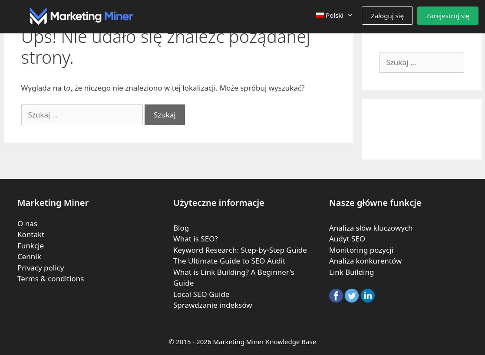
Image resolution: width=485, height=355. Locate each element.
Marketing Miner (238, 341)
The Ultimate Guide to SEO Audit (229, 261)
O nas (27, 223)
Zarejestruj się (447, 15)
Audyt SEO (347, 239)
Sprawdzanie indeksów (212, 305)
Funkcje (30, 246)
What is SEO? (195, 239)
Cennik (29, 256)
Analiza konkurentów (365, 261)
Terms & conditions (50, 278)
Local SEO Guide (201, 294)
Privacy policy (40, 268)
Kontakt (30, 234)
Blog (181, 228)
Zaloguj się (387, 15)
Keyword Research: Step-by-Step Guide (240, 250)
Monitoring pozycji (361, 250)
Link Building (351, 272)
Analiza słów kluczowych (371, 228)
